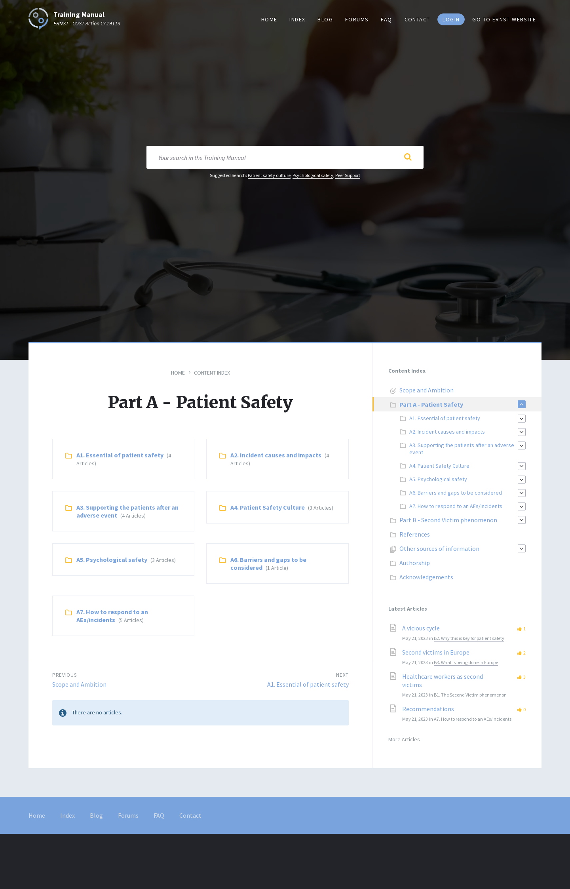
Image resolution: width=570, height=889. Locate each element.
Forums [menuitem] (357, 19)
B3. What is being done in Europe (466, 662)
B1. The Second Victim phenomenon (470, 695)
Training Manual (78, 14)
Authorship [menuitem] (414, 563)
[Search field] (285, 157)
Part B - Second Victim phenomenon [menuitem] (448, 520)
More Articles (404, 739)
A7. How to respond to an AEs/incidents (112, 616)
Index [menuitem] (297, 19)
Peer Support (347, 175)
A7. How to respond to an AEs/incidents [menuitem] (455, 506)
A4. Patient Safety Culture (267, 507)
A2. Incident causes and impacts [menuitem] (447, 431)
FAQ (159, 815)
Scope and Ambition (79, 684)
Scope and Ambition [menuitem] (426, 390)
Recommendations (428, 709)
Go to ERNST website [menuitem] (504, 19)
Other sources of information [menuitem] (439, 548)
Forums (128, 815)
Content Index (212, 372)
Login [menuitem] (451, 19)
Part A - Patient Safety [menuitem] (431, 404)
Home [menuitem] (269, 19)
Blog (96, 815)
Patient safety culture (269, 175)
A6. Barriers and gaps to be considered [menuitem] (455, 492)
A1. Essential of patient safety (119, 455)
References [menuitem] (414, 534)
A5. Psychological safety (111, 559)
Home (178, 372)
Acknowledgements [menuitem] (426, 577)
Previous (64, 675)
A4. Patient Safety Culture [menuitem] (439, 465)
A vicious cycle (421, 628)
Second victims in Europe (435, 652)
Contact (190, 815)
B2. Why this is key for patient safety (469, 638)
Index (67, 815)
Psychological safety (313, 175)
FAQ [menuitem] (386, 19)
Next (342, 675)
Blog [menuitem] (325, 19)
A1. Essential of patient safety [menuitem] (444, 418)
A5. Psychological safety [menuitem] (438, 479)
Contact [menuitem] (417, 19)
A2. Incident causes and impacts (275, 455)
